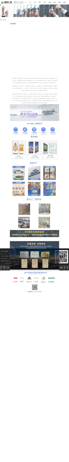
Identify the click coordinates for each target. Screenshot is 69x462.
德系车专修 (65, 267)
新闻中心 (55, 3)
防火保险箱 (67, 267)
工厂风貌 (35, 3)
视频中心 (59, 3)
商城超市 (7, 256)
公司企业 (7, 263)
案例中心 (40, 3)
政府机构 (7, 260)
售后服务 (50, 3)
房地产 (6, 258)
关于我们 (30, 3)
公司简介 (3, 256)
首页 (25, 3)
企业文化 (3, 258)
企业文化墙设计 (4, 267)
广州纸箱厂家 (8, 268)
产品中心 (45, 3)
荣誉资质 (3, 260)
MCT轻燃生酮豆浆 (61, 268)
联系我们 (64, 3)
